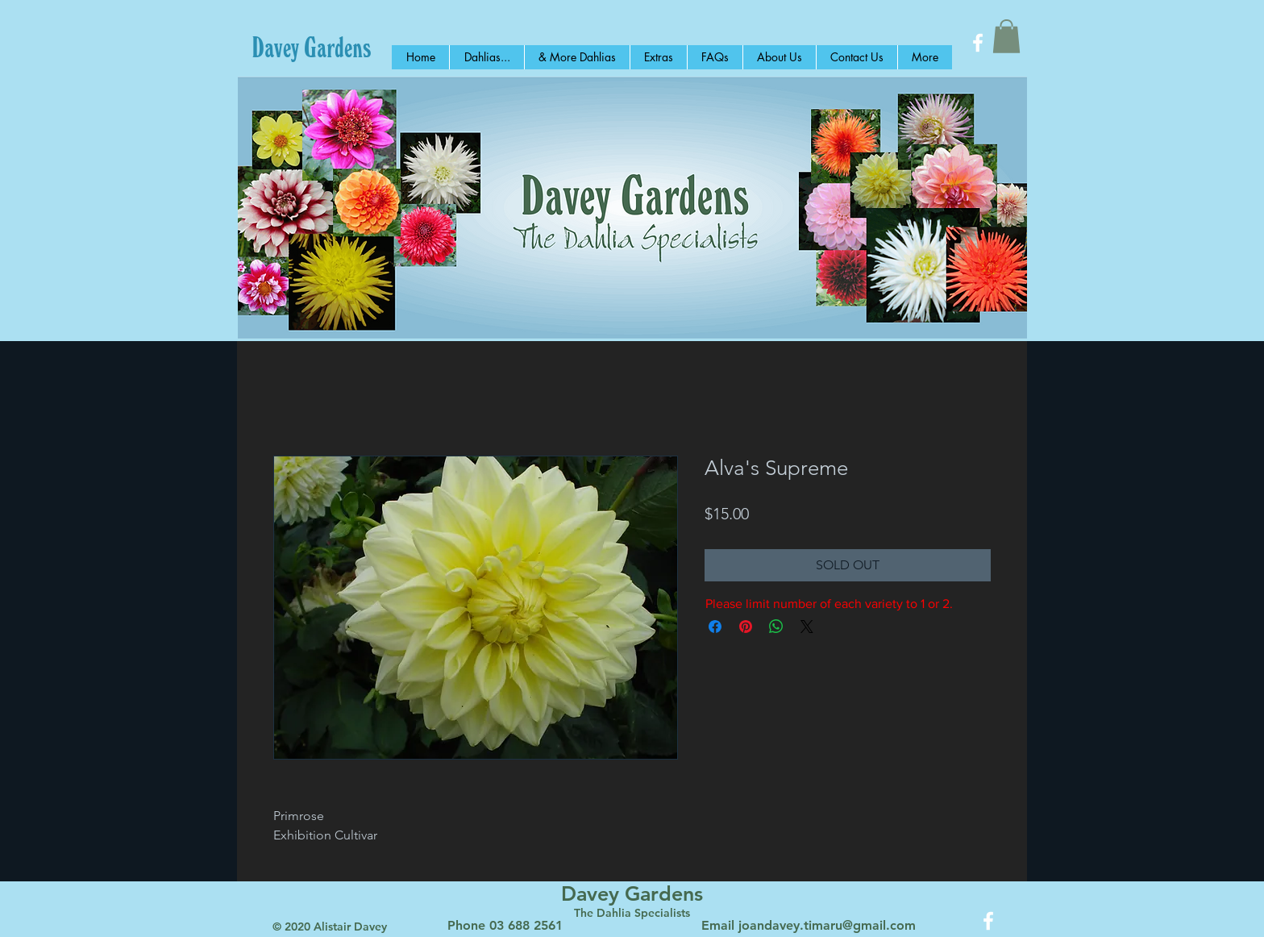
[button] (1006, 36)
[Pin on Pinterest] (745, 626)
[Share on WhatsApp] (776, 626)
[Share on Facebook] (715, 626)
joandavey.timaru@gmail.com (827, 925)
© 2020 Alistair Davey (329, 926)
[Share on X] (807, 626)
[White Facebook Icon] (978, 43)
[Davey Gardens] (311, 47)
